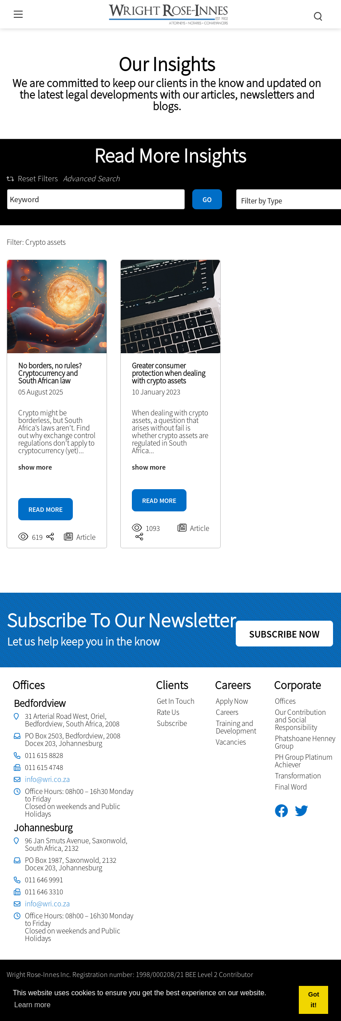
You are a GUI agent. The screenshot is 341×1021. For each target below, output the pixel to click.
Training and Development (236, 727)
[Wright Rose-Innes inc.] (168, 13)
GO (207, 199)
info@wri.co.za (47, 779)
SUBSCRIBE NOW (284, 634)
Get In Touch (175, 701)
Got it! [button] (313, 1000)
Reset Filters (32, 178)
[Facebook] (285, 811)
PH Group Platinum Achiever (304, 761)
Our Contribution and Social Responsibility (300, 719)
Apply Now (232, 701)
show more (35, 467)
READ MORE (45, 509)
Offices (285, 701)
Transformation (298, 776)
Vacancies (231, 742)
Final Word (291, 787)
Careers (227, 712)
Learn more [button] (32, 1005)
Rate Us (168, 712)
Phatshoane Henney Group (305, 742)
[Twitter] (305, 811)
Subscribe (172, 723)
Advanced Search (91, 178)
